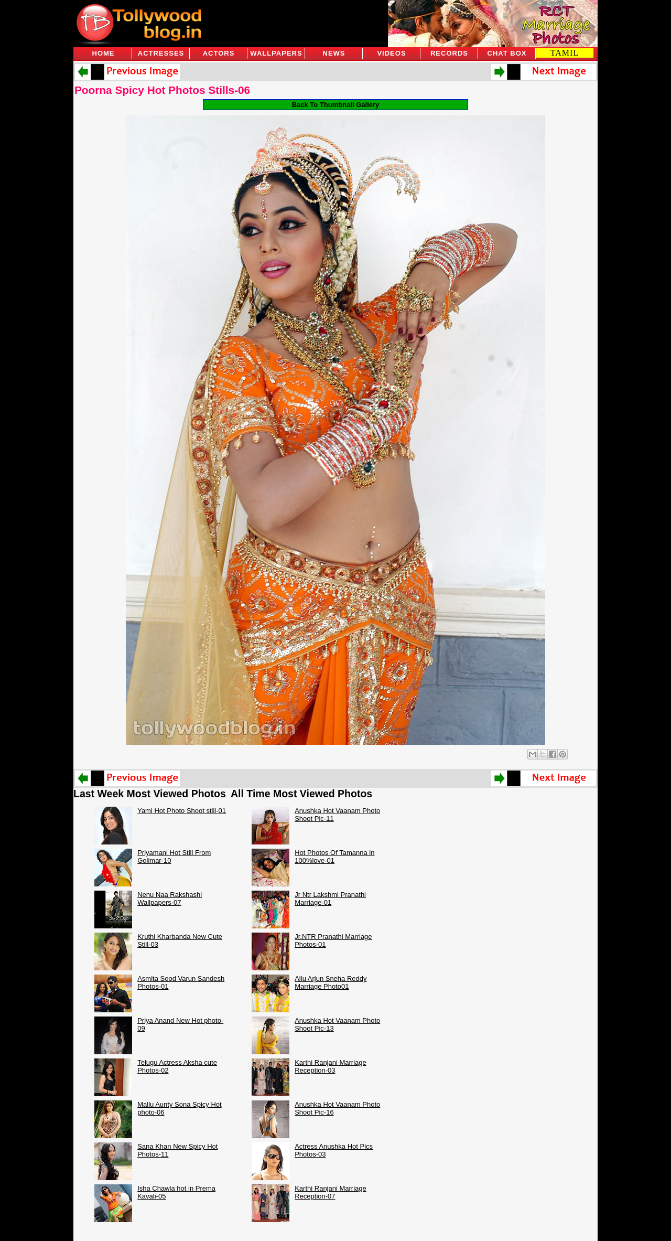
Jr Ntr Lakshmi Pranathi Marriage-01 (330, 898)
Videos (391, 53)
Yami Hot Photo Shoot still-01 (181, 811)
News (334, 53)
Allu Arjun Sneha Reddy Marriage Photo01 (330, 982)
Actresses (161, 53)
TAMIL (564, 52)
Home (103, 53)
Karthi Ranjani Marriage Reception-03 (330, 1066)
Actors (219, 53)
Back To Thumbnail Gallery (336, 105)
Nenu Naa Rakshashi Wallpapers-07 (169, 898)
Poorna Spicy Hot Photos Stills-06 (162, 90)
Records (449, 53)
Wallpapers (276, 53)
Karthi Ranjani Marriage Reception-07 (330, 1192)
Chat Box (507, 53)
